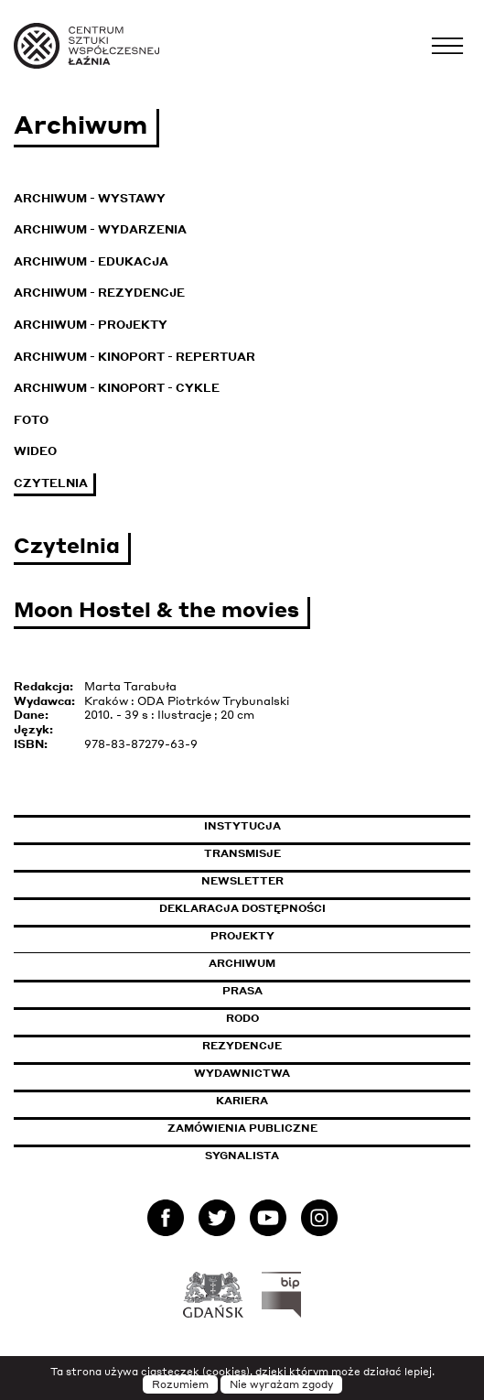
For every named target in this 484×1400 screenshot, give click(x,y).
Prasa (242, 990)
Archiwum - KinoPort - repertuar (134, 357)
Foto (31, 420)
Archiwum (242, 963)
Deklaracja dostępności (242, 908)
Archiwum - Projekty (90, 324)
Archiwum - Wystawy (90, 198)
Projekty (242, 935)
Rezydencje (242, 1045)
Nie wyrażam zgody (281, 1384)
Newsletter (242, 880)
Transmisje (320, 853)
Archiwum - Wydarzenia (100, 229)
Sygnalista (242, 1155)
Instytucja (242, 825)
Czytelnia (51, 483)
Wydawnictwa (242, 1073)
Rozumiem (180, 1384)
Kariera (242, 1100)
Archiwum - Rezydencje (99, 292)
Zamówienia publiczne (283, 1128)
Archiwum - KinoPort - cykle (117, 388)
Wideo (35, 451)
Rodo (242, 1018)
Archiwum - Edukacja (91, 261)
